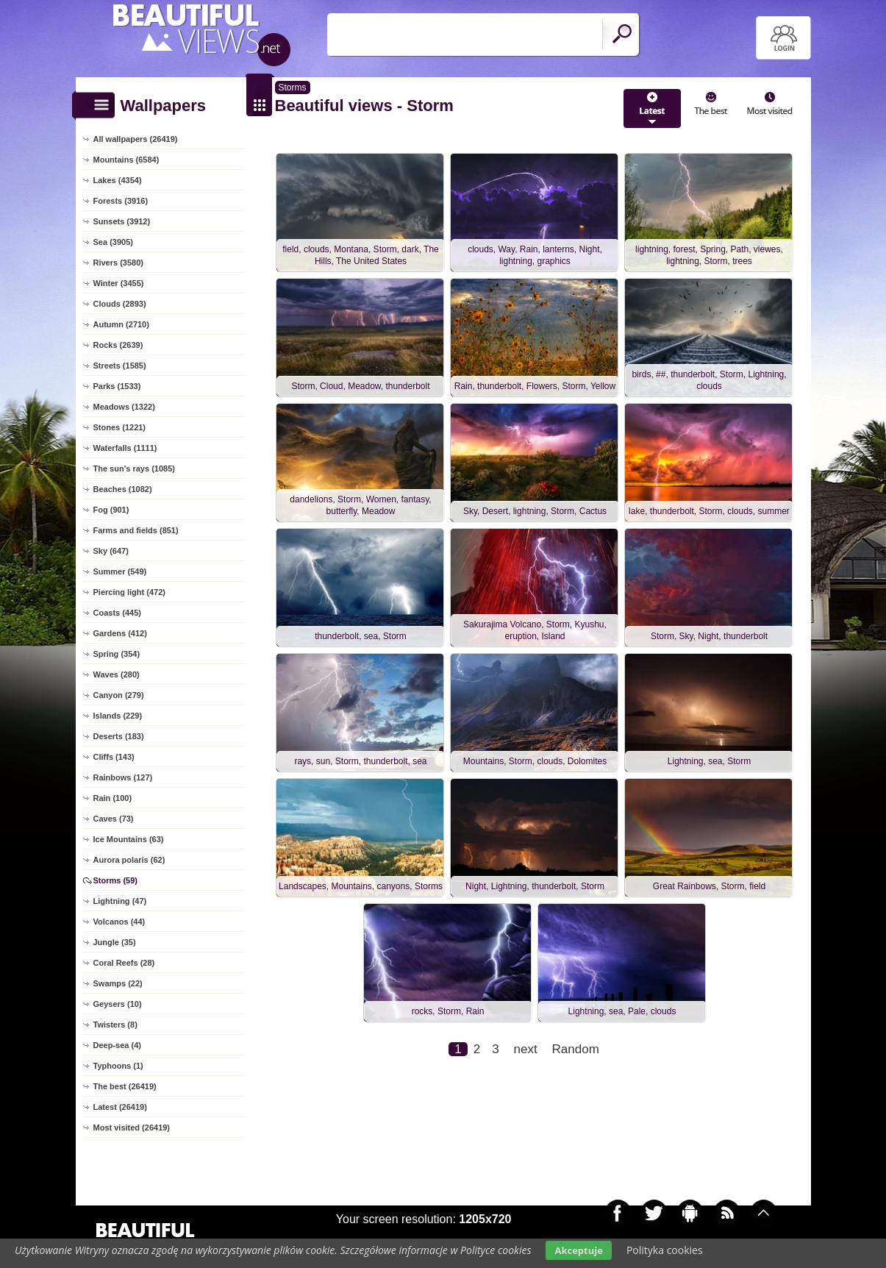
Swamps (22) (118, 983)
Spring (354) (116, 653)
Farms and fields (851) (136, 530)
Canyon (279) (118, 695)
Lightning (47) (120, 901)
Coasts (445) (117, 612)
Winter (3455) (118, 283)
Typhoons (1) (118, 1065)
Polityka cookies (664, 1250)
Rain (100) (112, 798)
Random (575, 1049)
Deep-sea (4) (117, 1045)
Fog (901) (111, 509)
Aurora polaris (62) (129, 859)
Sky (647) (111, 550)
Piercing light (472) (129, 592)
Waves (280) (116, 674)
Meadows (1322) (124, 406)
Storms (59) (115, 880)
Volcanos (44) (119, 921)
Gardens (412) (120, 633)
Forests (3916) (121, 200)
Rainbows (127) (123, 777)
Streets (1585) (119, 365)
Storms (293, 87)
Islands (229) (118, 715)
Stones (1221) (119, 427)
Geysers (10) (117, 1004)
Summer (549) (120, 571)
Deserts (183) (118, 736)
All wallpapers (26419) (135, 139)
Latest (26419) (120, 1107)
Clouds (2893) (119, 303)
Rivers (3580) (118, 262)
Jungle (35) (114, 942)
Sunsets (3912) (122, 221)
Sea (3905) (113, 242)
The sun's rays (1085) (134, 468)
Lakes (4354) (117, 180)
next (525, 1049)
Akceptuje (578, 1250)
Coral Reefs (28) (124, 962)
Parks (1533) (117, 386)
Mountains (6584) (126, 159)
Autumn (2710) (121, 324)
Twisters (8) (115, 1024)
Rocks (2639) (118, 345)
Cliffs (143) (114, 756)
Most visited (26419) (132, 1127)
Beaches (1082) (122, 489)
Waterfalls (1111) (125, 448)
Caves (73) (113, 818)
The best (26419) (125, 1086)
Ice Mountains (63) (128, 839)
